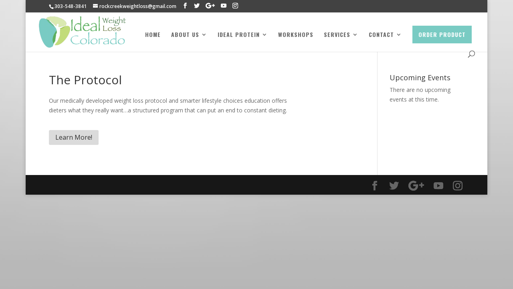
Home (153, 35)
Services (337, 35)
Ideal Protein (239, 35)
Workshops (295, 35)
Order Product (442, 34)
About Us (185, 35)
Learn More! (73, 137)
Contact (381, 35)
